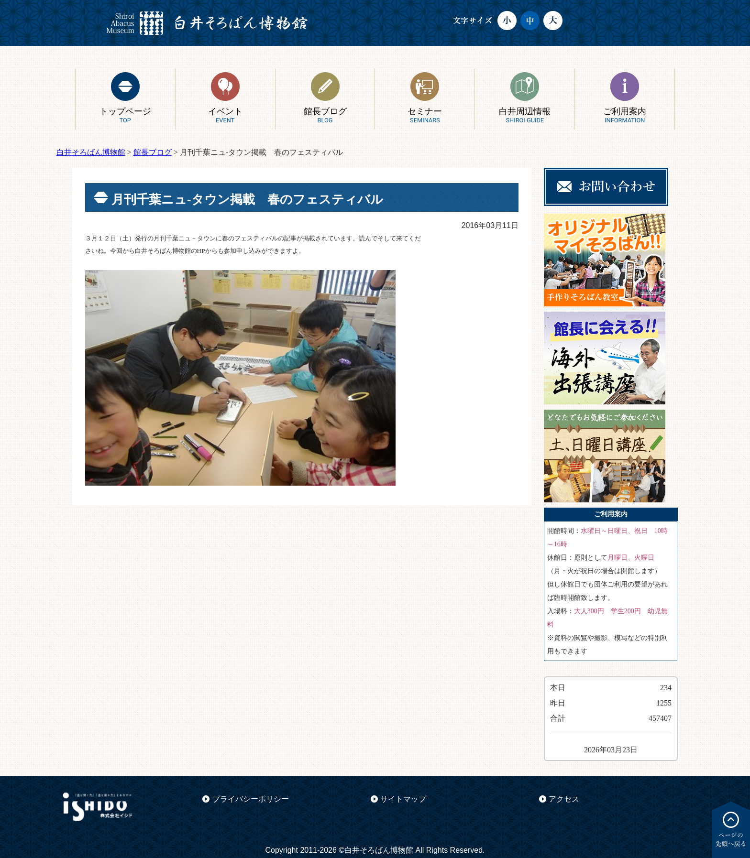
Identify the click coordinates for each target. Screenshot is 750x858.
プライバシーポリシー (250, 799)
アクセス (564, 799)
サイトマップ (403, 799)
